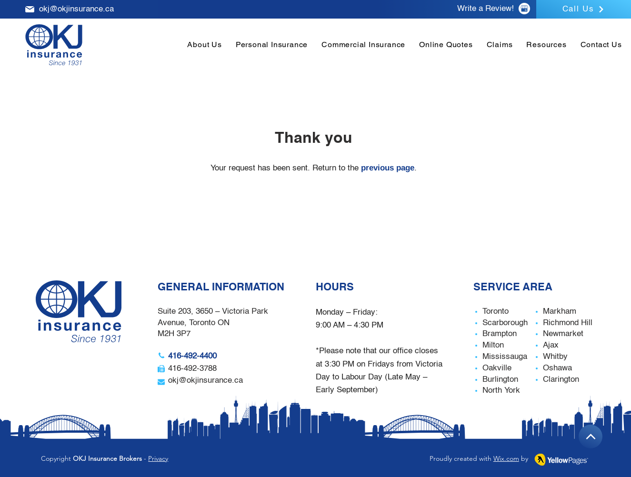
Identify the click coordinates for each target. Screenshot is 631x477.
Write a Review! (485, 9)
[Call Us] (583, 9)
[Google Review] (524, 8)
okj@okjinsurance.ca (76, 9)
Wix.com (506, 458)
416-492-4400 (192, 356)
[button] (271, 44)
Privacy (158, 458)
